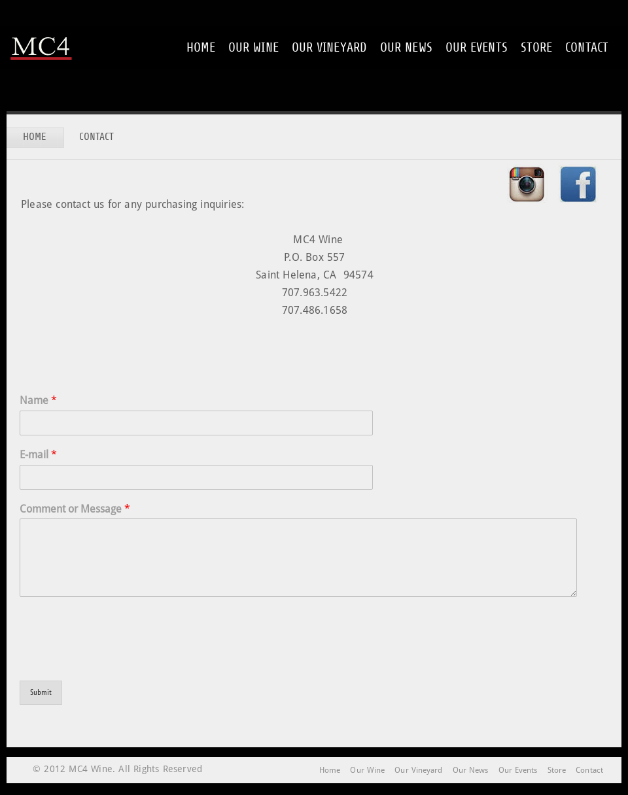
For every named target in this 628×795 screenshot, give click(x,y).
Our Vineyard (329, 47)
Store (537, 47)
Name (38, 400)
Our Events (476, 47)
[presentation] (119, 659)
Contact (586, 47)
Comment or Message (75, 509)
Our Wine (253, 47)
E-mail (38, 454)
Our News (406, 47)
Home (200, 47)
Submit (41, 692)
